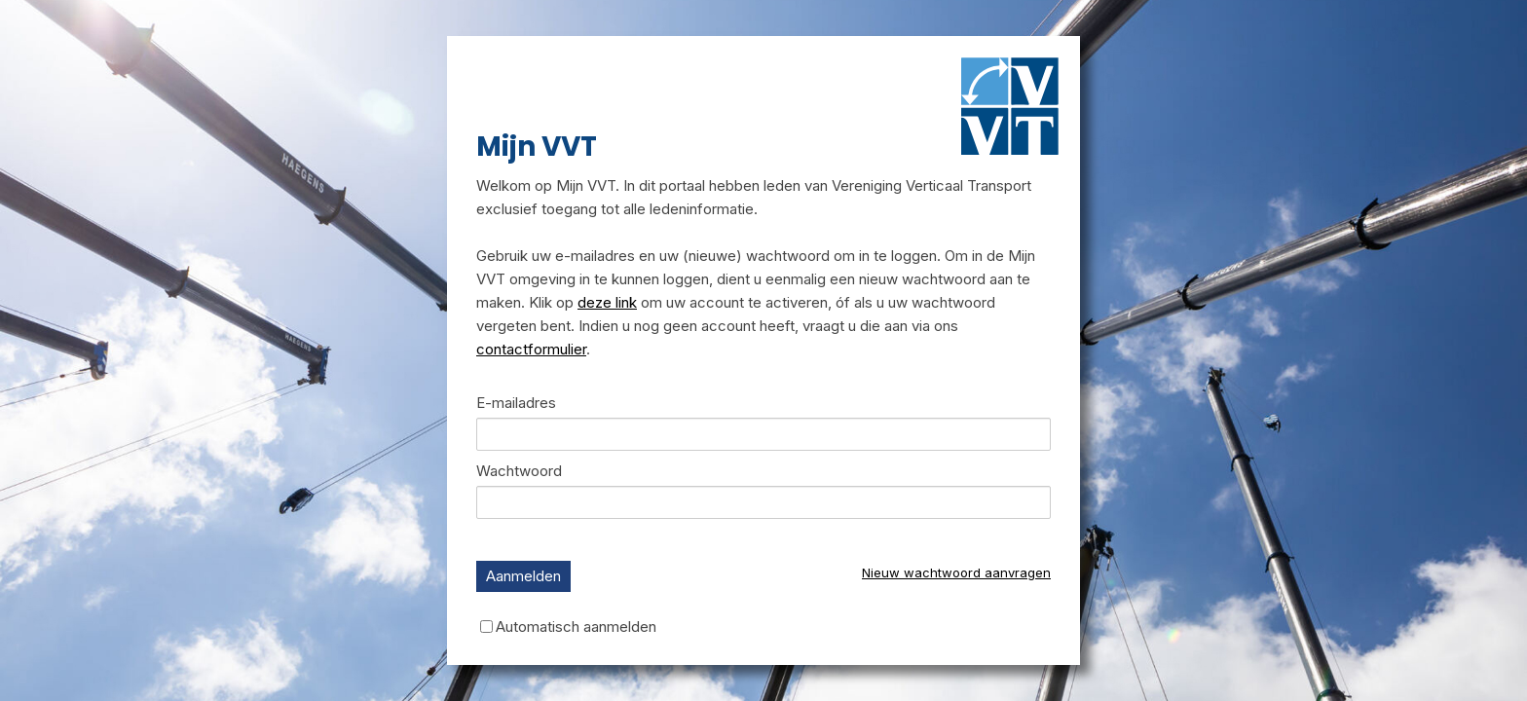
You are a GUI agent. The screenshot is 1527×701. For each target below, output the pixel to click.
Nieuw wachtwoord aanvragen (956, 572)
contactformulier (531, 349)
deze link (607, 302)
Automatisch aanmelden (576, 625)
